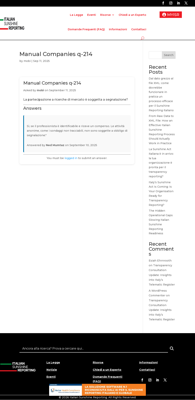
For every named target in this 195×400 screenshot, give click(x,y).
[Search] (172, 348)
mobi (27, 61)
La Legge (76, 15)
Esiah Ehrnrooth (160, 260)
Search (168, 55)
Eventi (91, 15)
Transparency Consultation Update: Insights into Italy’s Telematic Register (162, 275)
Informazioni (118, 29)
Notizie (51, 369)
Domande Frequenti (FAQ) (86, 29)
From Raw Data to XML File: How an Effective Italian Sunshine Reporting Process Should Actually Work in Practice (162, 129)
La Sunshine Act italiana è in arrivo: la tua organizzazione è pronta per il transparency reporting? (161, 162)
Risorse (105, 15)
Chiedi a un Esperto (132, 15)
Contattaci (138, 29)
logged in (71, 158)
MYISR (173, 14)
